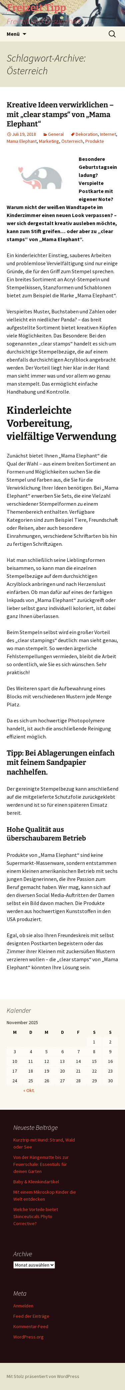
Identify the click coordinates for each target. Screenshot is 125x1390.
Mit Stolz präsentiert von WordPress (43, 1376)
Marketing (49, 141)
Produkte (94, 141)
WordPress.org (28, 1337)
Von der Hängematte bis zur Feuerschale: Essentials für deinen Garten (41, 1164)
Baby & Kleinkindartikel (36, 1182)
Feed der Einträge (31, 1316)
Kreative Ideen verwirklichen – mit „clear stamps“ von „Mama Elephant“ (60, 114)
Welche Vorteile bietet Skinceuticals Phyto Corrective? (35, 1216)
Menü (13, 33)
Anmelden (23, 1306)
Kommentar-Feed (30, 1326)
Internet (108, 134)
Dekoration (87, 134)
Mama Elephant (22, 141)
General (56, 134)
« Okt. (29, 1090)
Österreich (72, 141)
